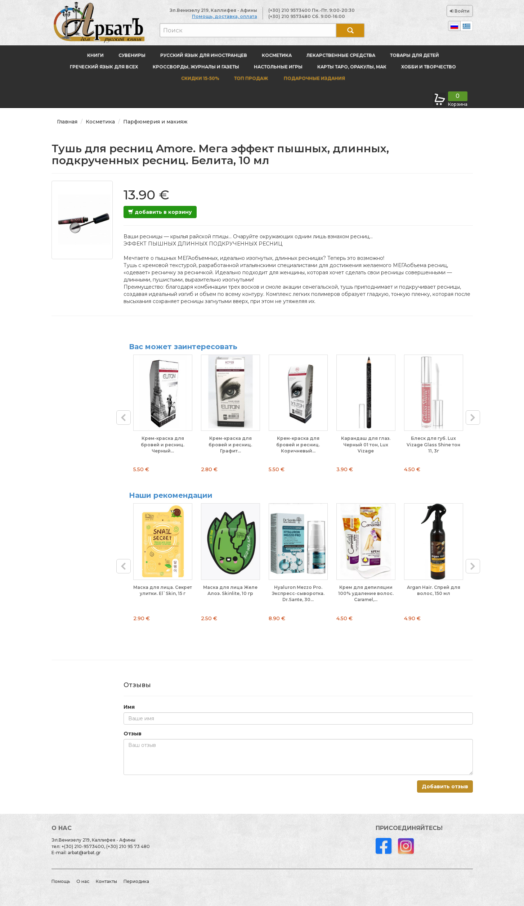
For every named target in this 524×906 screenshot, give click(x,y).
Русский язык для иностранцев (203, 55)
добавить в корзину (160, 212)
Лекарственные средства (340, 55)
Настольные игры (278, 66)
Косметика (277, 55)
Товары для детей (414, 55)
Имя (129, 707)
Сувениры (131, 55)
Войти (460, 11)
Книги (95, 55)
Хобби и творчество (428, 66)
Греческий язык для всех (104, 66)
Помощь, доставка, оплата (224, 16)
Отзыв (133, 733)
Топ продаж (251, 78)
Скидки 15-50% (200, 78)
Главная (67, 121)
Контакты (106, 881)
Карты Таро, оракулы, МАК (351, 66)
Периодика (136, 881)
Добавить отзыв (445, 786)
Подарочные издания (314, 78)
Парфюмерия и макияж (155, 121)
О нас (82, 881)
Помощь (60, 881)
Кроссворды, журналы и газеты (196, 66)
